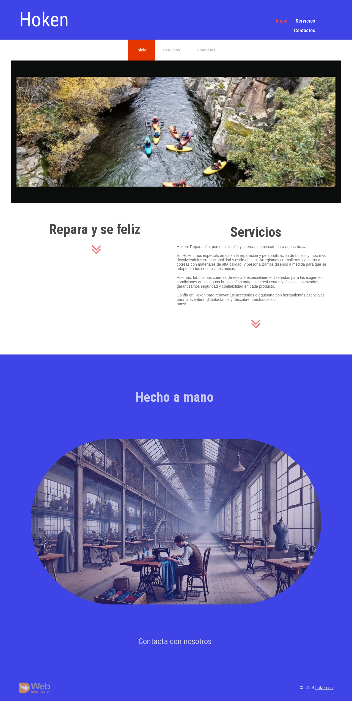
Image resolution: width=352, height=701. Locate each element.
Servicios (305, 21)
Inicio (281, 21)
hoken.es (324, 687)
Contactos (304, 30)
